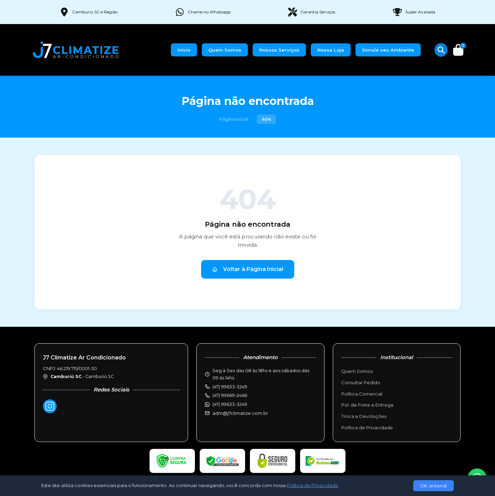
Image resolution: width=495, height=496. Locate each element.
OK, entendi (433, 485)
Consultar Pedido (360, 382)
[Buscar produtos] (441, 49)
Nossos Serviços (279, 50)
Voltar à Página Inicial (247, 269)
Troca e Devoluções (363, 416)
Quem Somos (224, 50)
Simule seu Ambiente (388, 50)
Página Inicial (233, 119)
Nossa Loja (330, 50)
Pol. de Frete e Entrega (367, 405)
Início (183, 50)
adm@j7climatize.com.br (240, 413)
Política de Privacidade (367, 427)
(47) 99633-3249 (229, 404)
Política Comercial (361, 394)
